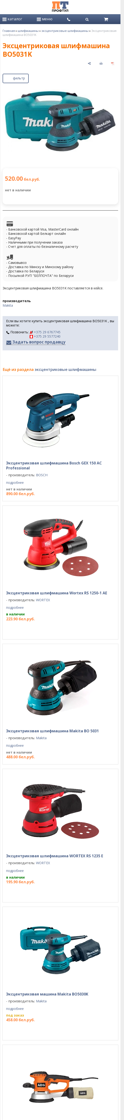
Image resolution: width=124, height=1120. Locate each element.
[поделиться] (89, 63)
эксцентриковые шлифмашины (64, 31)
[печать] (101, 63)
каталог (12, 18)
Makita (8, 305)
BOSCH (42, 475)
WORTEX (43, 600)
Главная (9, 31)
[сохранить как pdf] (112, 63)
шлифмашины (28, 31)
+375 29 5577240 (45, 336)
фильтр (15, 78)
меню (44, 18)
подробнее (15, 483)
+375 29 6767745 (45, 332)
